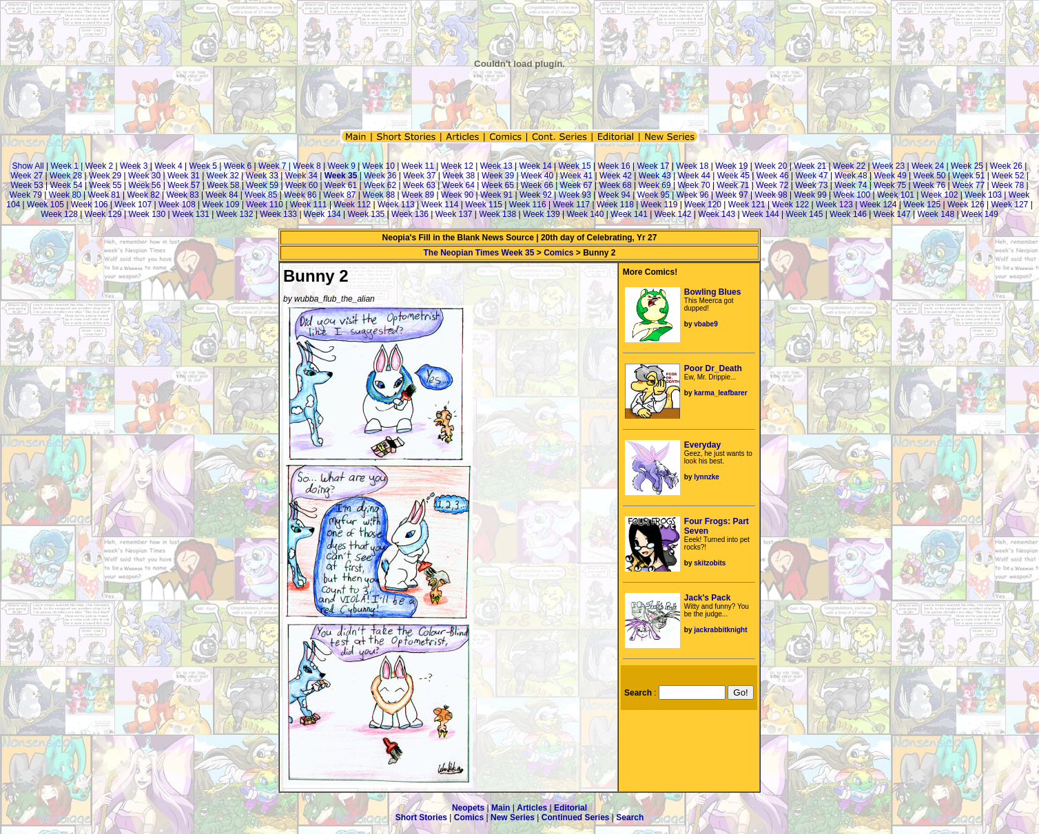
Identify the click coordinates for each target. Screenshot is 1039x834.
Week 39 (498, 175)
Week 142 (673, 214)
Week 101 (895, 195)
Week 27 (26, 175)
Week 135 (365, 214)
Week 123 (834, 204)
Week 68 (615, 185)
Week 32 (223, 175)
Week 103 (983, 195)
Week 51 (968, 175)
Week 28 (66, 175)
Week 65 (498, 185)
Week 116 (527, 204)
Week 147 (892, 214)
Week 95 (653, 195)
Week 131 (190, 214)
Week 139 (541, 214)
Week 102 (939, 195)
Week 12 (457, 166)
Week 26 (1006, 166)
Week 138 (497, 214)
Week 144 (760, 214)
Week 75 (890, 185)
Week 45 (733, 175)
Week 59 (262, 185)
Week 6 (237, 166)
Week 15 (575, 166)
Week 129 (103, 214)
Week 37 (419, 175)
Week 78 (1007, 185)
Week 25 (967, 166)
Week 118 (615, 204)
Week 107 (133, 204)
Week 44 (694, 175)
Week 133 (278, 214)
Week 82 (143, 195)
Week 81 (104, 195)
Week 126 (966, 204)
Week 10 (378, 166)
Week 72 (772, 185)
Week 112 (352, 204)
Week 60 (301, 185)
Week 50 (929, 175)
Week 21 (810, 166)
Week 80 (65, 195)
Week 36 (380, 175)
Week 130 (146, 214)
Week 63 (419, 185)
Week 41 (576, 175)
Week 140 (585, 214)
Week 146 (848, 214)
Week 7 (272, 166)
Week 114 (440, 204)
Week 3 (133, 166)
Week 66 (537, 185)
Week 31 (183, 175)
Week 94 (614, 195)
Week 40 (537, 175)
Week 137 (454, 214)
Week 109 (221, 204)
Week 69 (654, 185)
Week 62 (380, 185)
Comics (558, 253)
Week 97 (732, 195)
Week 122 (790, 204)
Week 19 (731, 166)
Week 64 (458, 185)
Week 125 (921, 204)
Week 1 (64, 166)
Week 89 (418, 195)
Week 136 (410, 214)
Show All (28, 166)
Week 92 (536, 195)
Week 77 (968, 185)
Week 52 (1007, 175)
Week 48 (851, 175)
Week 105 (45, 204)
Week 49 (890, 175)
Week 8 (306, 166)
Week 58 (223, 185)
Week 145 (804, 214)
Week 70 (693, 185)
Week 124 (878, 204)
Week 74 (850, 185)
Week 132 (235, 214)
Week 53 (26, 185)
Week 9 (342, 166)
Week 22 (849, 166)
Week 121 (746, 204)
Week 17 (653, 166)
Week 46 (773, 175)
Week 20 (770, 166)
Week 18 (692, 166)
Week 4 (168, 166)
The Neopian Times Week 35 (478, 253)
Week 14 (536, 166)
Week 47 (812, 175)
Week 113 (396, 204)
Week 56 (144, 185)
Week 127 (1009, 204)
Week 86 (300, 195)
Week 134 (322, 214)
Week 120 (702, 204)
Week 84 (221, 195)
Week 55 (105, 185)
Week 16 (613, 166)
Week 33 (262, 175)
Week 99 (810, 195)
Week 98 (771, 195)
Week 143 (716, 214)
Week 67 (576, 185)
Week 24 (928, 166)
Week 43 (655, 175)
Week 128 (59, 214)
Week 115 (483, 204)
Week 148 (935, 214)
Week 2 (99, 166)
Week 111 (308, 204)
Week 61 (341, 185)
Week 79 (26, 195)
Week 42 (615, 175)
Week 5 (202, 166)
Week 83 (182, 195)
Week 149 (979, 214)
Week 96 (693, 195)
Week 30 (144, 175)
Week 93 (575, 195)
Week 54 (66, 185)
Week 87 (339, 195)
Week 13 (496, 166)
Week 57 (183, 185)
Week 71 (733, 185)
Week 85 (261, 195)
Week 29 (105, 175)
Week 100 (851, 195)
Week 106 (89, 204)
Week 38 (458, 175)
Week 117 (571, 204)
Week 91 (496, 195)
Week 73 (811, 185)
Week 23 (888, 166)
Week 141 (629, 214)
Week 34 (301, 175)
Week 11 (418, 166)
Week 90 (457, 195)
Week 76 (929, 185)
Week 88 (378, 195)
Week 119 (659, 204)
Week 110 (264, 204)
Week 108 (177, 204)
